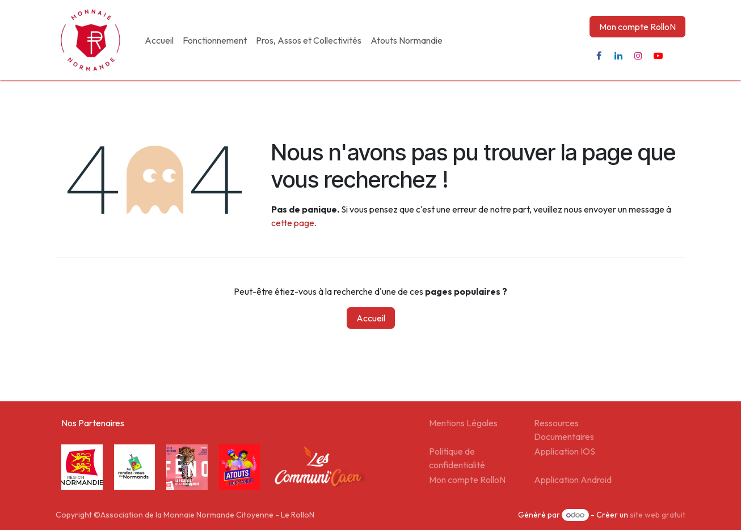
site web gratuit (657, 515)
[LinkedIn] (618, 55)
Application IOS (564, 451)
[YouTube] (658, 55)
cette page (292, 222)
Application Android (573, 479)
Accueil (370, 318)
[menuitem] (159, 40)
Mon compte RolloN (637, 26)
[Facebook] (599, 55)
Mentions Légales (463, 423)
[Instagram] (638, 55)
